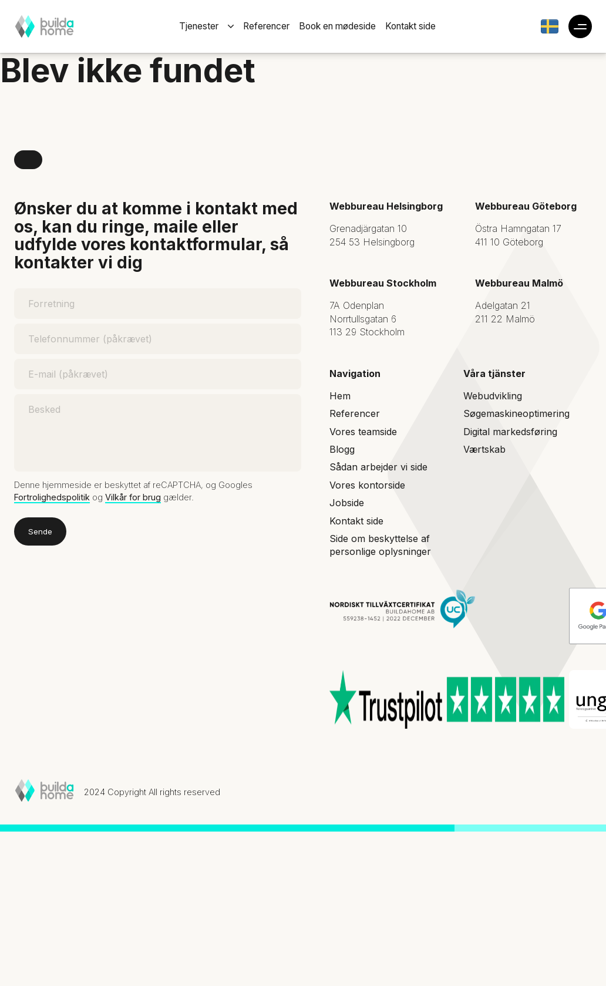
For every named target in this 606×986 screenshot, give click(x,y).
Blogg (342, 449)
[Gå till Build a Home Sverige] (549, 26)
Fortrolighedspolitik (52, 497)
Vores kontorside (367, 485)
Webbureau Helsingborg (386, 206)
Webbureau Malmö (519, 283)
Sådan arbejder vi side (378, 467)
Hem (340, 396)
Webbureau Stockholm (382, 283)
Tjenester (198, 26)
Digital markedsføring (510, 432)
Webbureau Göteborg (526, 206)
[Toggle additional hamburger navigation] (580, 26)
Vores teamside (363, 432)
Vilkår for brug (133, 497)
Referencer (266, 26)
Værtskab (484, 449)
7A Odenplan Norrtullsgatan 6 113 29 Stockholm (367, 318)
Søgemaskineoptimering (516, 413)
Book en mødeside (337, 26)
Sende (40, 531)
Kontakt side (410, 26)
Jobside (346, 503)
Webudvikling (492, 396)
